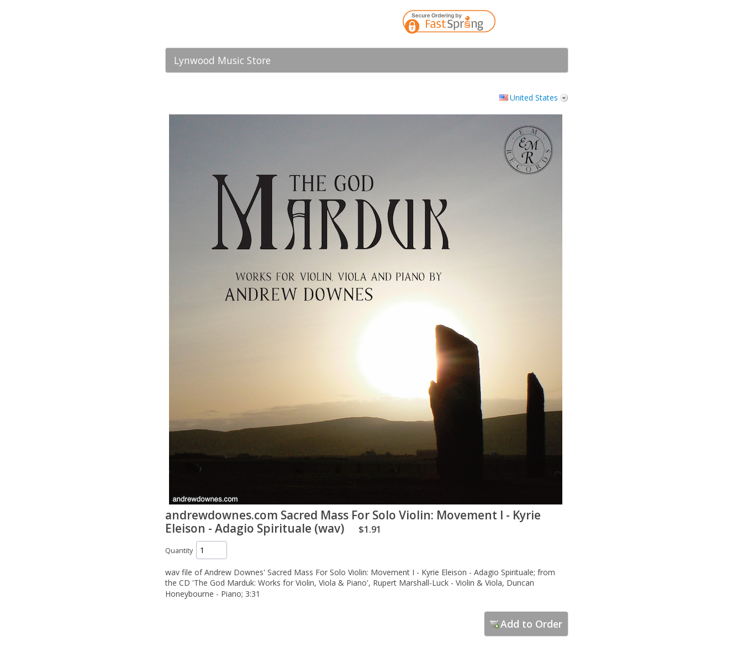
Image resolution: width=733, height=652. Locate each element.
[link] (538, 24)
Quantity (179, 550)
